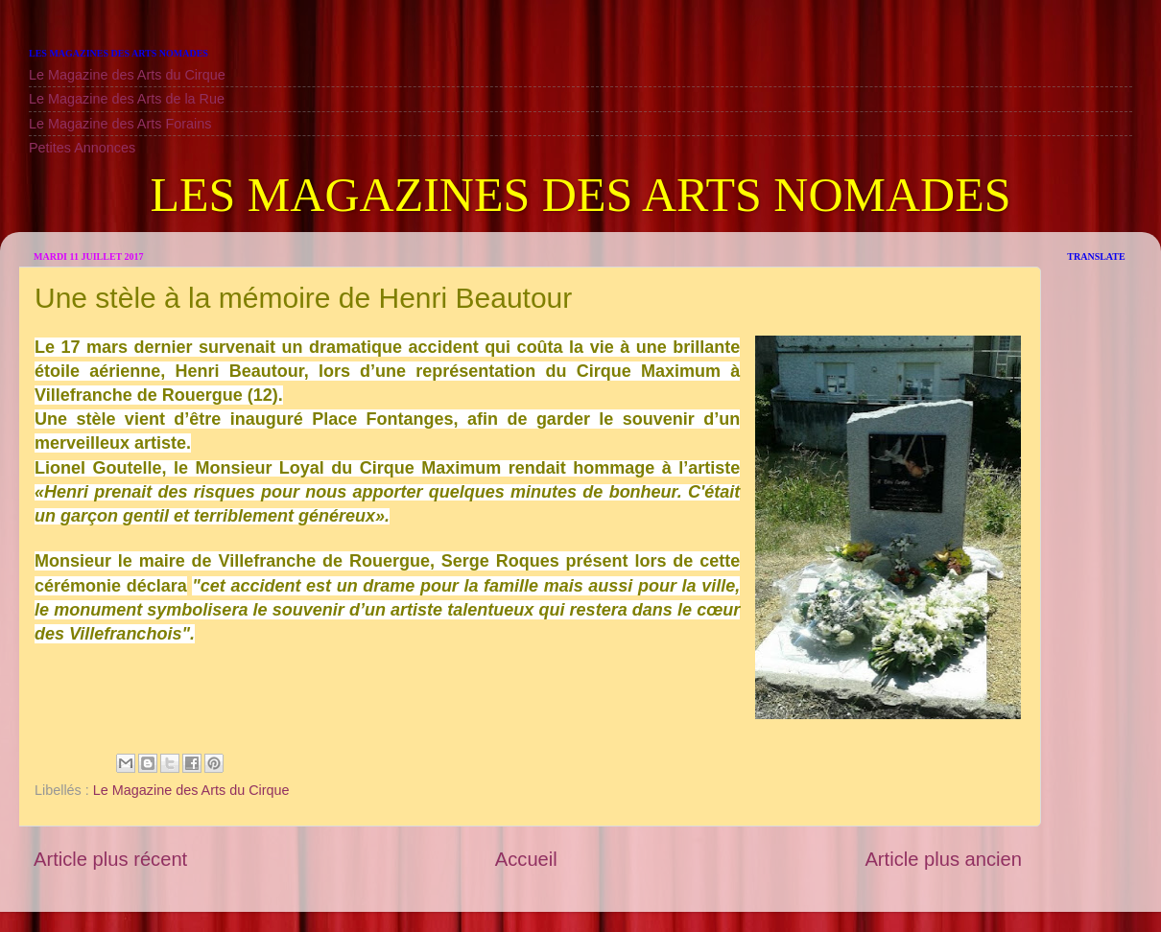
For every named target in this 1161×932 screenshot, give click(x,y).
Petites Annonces (82, 147)
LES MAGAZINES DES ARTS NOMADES (580, 194)
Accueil (526, 859)
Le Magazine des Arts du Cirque (127, 74)
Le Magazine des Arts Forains (120, 123)
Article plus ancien (943, 859)
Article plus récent (110, 859)
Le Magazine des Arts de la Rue (127, 98)
